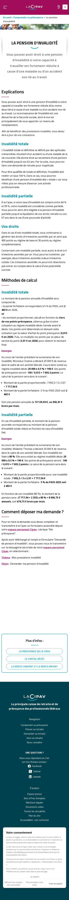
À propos (34, 788)
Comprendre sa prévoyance (28, 17)
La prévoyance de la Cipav (34, 651)
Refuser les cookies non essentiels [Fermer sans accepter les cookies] (13, 883)
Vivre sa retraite (34, 738)
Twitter (37, 771)
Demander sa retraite (34, 733)
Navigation (34, 719)
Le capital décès (34, 659)
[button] (3, 895)
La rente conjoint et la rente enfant (34, 666)
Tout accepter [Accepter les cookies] (56, 883)
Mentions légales (34, 802)
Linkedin (37, 777)
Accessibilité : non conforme (34, 820)
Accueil (7, 17)
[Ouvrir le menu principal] (4, 7)
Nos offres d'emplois (34, 798)
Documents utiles (35, 807)
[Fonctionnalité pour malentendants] (58, 7)
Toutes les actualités (34, 811)
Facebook (36, 766)
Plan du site (34, 815)
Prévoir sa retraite (34, 729)
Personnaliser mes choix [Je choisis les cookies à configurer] (34, 883)
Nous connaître (34, 742)
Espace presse (34, 794)
